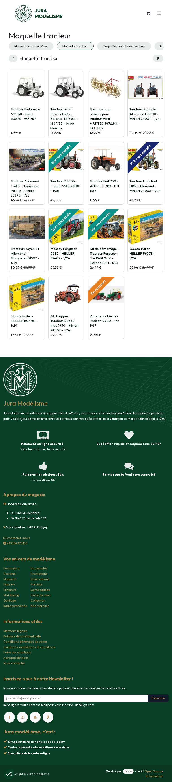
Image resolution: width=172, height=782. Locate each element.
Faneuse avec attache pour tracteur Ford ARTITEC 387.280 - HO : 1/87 (104, 118)
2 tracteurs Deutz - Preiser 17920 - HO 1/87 (104, 321)
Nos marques (40, 606)
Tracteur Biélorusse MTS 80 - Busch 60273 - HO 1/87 (25, 113)
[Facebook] (9, 717)
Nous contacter (14, 663)
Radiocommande (15, 606)
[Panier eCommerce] (148, 12)
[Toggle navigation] (158, 13)
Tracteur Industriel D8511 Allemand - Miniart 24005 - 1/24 (145, 186)
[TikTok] (48, 717)
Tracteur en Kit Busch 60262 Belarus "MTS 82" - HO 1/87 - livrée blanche (64, 118)
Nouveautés (39, 568)
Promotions (39, 574)
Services (37, 584)
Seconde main (41, 595)
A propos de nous (15, 658)
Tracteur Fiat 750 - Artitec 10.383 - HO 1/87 (104, 186)
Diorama (9, 574)
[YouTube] (35, 717)
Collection (38, 600)
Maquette (10, 579)
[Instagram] (22, 717)
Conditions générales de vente (25, 642)
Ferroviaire (11, 568)
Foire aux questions (17, 652)
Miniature (10, 590)
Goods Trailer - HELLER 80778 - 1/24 (24, 321)
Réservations (40, 579)
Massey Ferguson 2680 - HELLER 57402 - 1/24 (63, 253)
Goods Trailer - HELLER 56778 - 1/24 (142, 253)
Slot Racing (11, 595)
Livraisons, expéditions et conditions (29, 647)
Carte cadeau (40, 590)
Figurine (9, 584)
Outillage (9, 600)
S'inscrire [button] (158, 698)
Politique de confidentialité (22, 636)
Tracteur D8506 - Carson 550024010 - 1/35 (65, 186)
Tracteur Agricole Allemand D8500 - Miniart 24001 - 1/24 (144, 113)
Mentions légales (15, 631)
